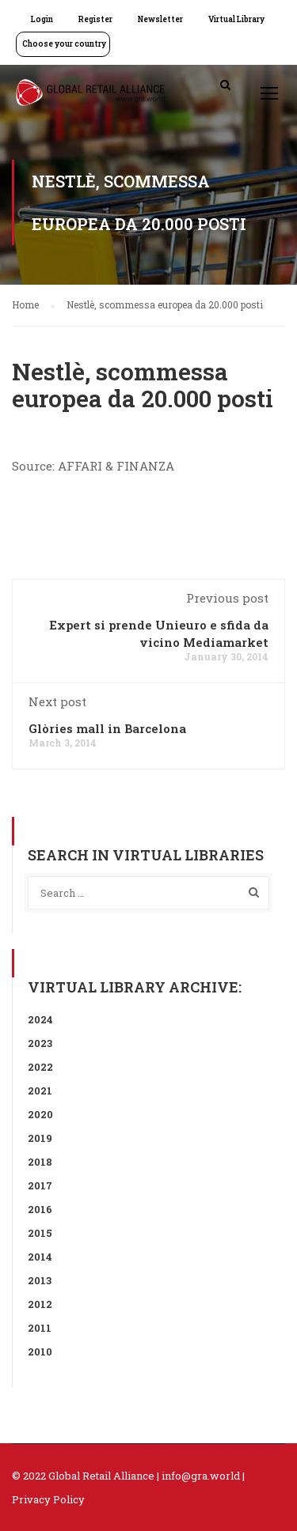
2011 (39, 1328)
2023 (40, 1043)
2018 (40, 1162)
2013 (39, 1280)
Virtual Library (236, 19)
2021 (40, 1090)
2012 (40, 1304)
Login (42, 19)
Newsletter (160, 19)
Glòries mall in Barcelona (107, 728)
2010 (40, 1351)
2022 (40, 1067)
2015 (40, 1233)
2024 (40, 1019)
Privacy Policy (48, 1499)
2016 (40, 1209)
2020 (40, 1114)
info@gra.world (201, 1476)
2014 (40, 1256)
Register (95, 19)
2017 (40, 1185)
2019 (40, 1138)
